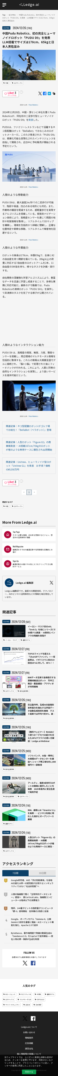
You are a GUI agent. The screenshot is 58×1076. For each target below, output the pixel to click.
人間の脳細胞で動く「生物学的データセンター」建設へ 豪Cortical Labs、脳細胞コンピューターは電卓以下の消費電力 (31, 897)
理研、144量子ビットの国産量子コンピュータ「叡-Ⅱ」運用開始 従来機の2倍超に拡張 (32, 910)
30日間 (42, 873)
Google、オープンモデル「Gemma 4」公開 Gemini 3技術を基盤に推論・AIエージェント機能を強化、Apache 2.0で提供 (32, 922)
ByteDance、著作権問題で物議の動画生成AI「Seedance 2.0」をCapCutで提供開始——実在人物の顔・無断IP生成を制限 (32, 936)
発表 (30, 119)
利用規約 (29, 1059)
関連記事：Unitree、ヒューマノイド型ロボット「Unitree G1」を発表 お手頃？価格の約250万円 (28, 465)
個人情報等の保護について (29, 1053)
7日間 (15, 873)
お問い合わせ (29, 1032)
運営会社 (29, 1048)
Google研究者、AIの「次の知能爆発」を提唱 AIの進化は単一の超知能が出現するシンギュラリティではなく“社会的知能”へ (32, 883)
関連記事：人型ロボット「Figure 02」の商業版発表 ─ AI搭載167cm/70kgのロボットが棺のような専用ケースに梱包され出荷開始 (29, 445)
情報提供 (29, 1037)
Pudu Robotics (33, 105)
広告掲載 (29, 1043)
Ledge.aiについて (29, 1026)
